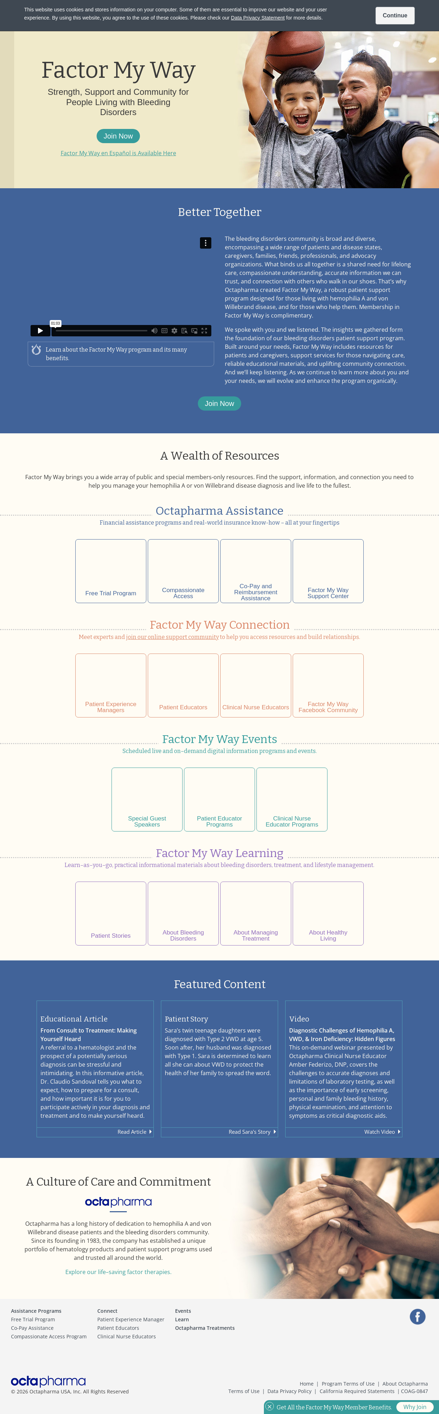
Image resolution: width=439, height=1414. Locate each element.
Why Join (415, 1407)
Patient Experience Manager (130, 1319)
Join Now (118, 136)
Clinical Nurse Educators (126, 1336)
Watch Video (379, 1131)
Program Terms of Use (348, 1383)
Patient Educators (118, 1327)
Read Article (132, 1131)
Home (307, 1383)
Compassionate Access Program (49, 1336)
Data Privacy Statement (257, 18)
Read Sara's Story (250, 1131)
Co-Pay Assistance (32, 1327)
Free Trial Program (33, 1319)
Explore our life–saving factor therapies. (118, 1272)
